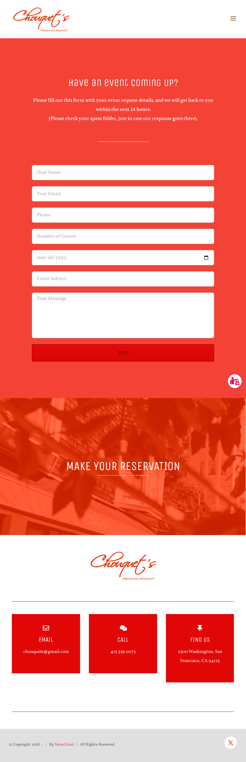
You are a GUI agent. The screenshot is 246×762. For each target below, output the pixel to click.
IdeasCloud (64, 744)
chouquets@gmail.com (46, 651)
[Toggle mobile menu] (234, 18)
